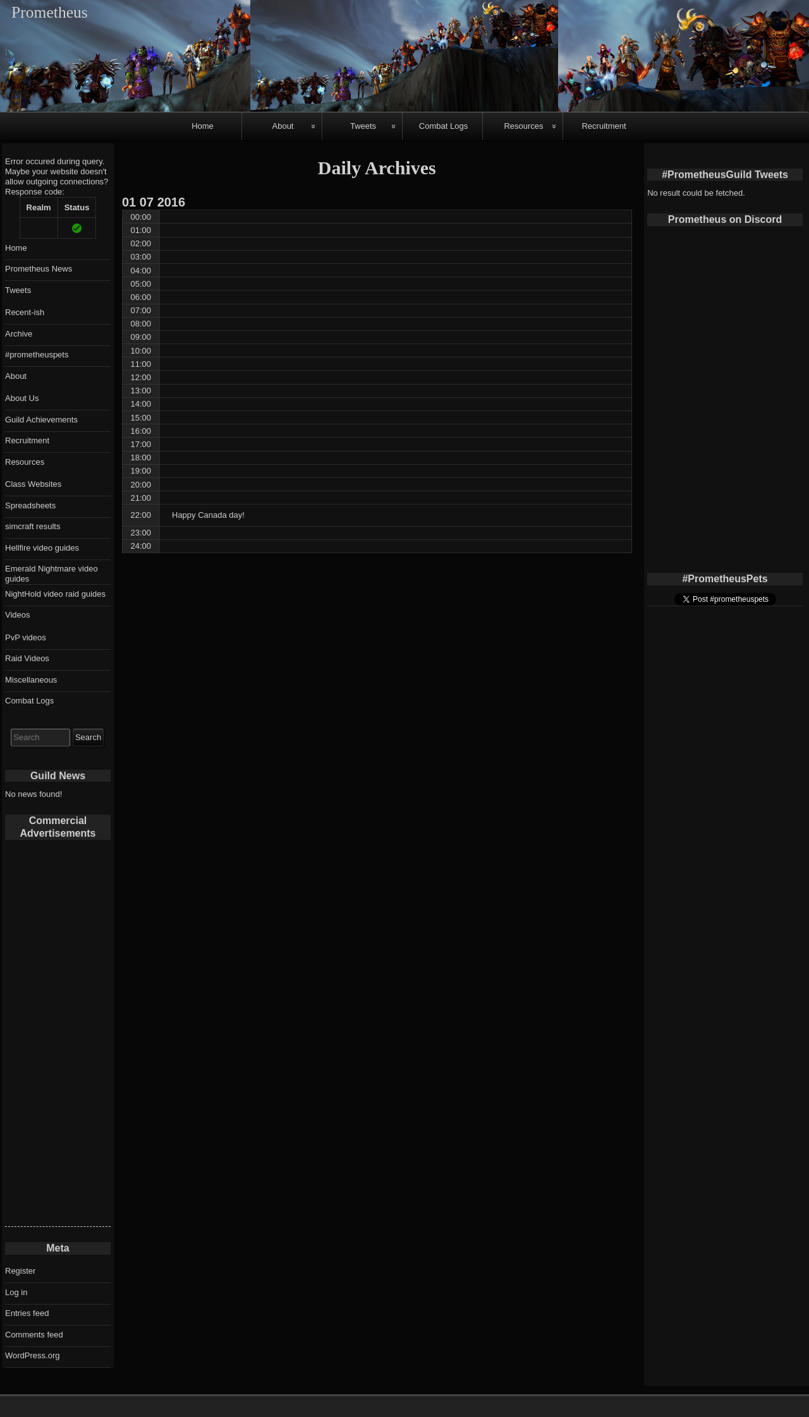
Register (20, 1271)
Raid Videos (27, 658)
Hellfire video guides (42, 548)
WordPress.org (32, 1355)
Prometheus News (38, 268)
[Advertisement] (58, 1036)
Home (203, 126)
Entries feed (27, 1313)
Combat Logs (443, 126)
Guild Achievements (41, 419)
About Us (22, 398)
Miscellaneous (31, 680)
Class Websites (33, 484)
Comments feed (34, 1334)
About (283, 126)
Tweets (363, 126)
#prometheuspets (36, 354)
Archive (18, 333)
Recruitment (603, 126)
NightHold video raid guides (55, 594)
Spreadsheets (30, 505)
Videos (17, 614)
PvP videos (25, 637)
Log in (16, 1292)
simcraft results (32, 526)
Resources (523, 126)
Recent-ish (24, 312)
